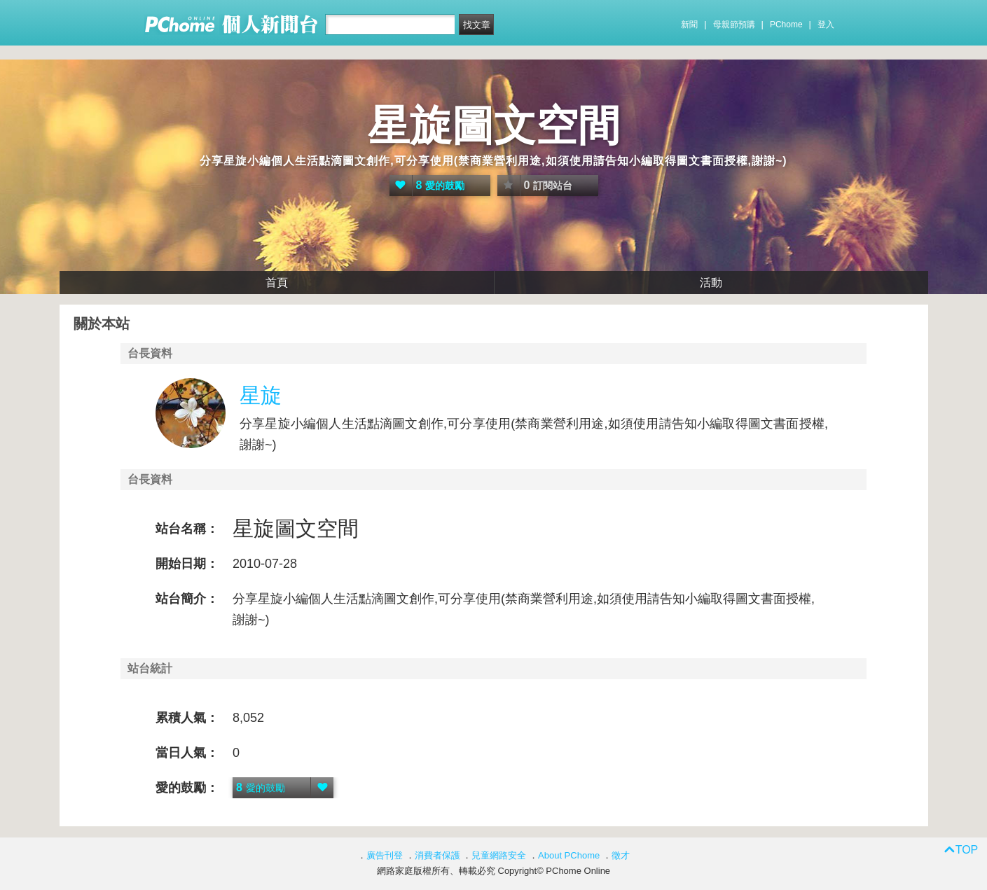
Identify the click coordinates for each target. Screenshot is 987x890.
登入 (825, 24)
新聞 (689, 24)
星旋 (261, 395)
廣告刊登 (384, 855)
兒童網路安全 (498, 855)
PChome (786, 24)
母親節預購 (734, 24)
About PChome (569, 855)
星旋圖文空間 (494, 125)
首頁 (276, 282)
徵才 (621, 855)
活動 (711, 282)
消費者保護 (437, 855)
